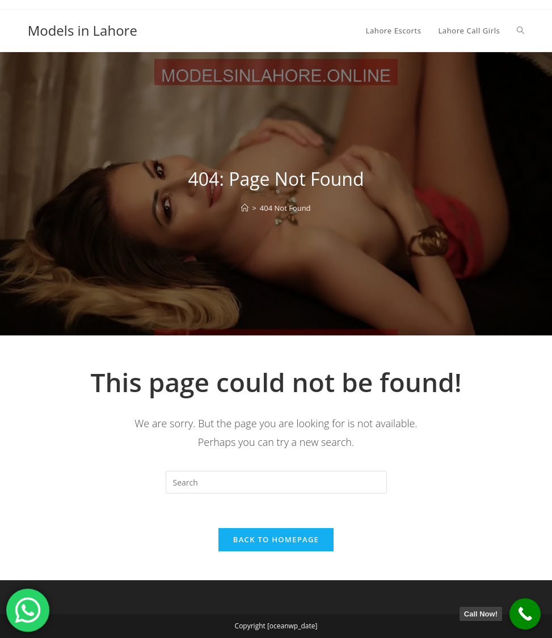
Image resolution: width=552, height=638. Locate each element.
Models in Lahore (82, 30)
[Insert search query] (276, 482)
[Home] (244, 208)
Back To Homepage (276, 539)
